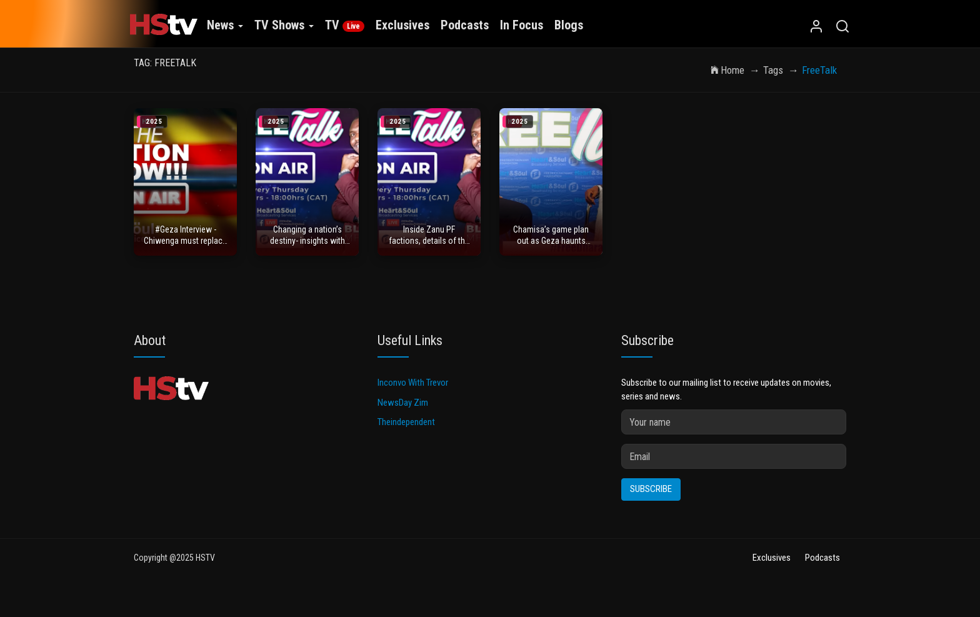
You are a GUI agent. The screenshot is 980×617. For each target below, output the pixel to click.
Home (727, 70)
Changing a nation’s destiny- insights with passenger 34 (307, 244)
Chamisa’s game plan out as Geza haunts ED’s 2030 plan (551, 244)
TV (342, 25)
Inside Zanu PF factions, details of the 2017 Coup (429, 244)
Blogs (566, 25)
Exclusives (400, 25)
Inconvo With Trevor (413, 391)
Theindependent (406, 430)
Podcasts (462, 25)
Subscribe (651, 497)
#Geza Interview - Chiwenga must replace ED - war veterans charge (185, 244)
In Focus (519, 25)
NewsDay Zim (403, 411)
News (222, 25)
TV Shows (281, 25)
